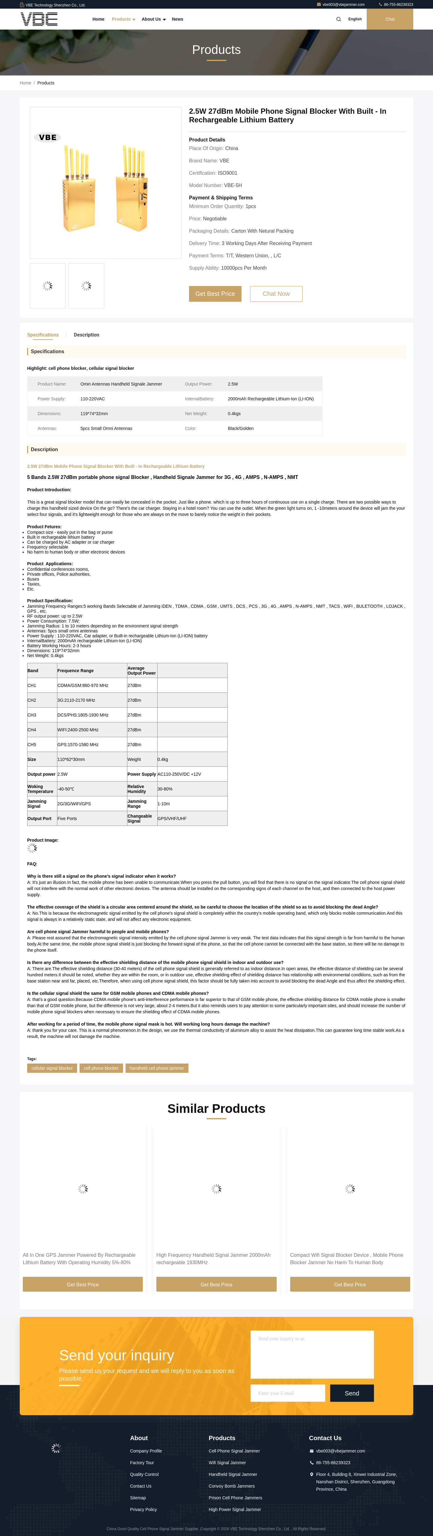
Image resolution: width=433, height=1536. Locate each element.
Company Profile (146, 1450)
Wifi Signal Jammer (227, 1462)
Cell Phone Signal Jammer (234, 1450)
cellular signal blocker (52, 1068)
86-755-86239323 (395, 4)
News (178, 19)
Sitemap (138, 1497)
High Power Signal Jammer (235, 1509)
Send (352, 1393)
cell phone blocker (101, 1068)
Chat (390, 19)
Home (99, 19)
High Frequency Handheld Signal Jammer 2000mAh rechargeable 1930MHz (213, 1258)
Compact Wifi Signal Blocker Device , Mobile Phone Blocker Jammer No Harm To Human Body (346, 1258)
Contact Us (140, 1486)
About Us (153, 19)
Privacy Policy (143, 1509)
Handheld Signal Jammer (233, 1474)
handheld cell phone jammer (157, 1068)
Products (123, 19)
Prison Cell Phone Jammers (235, 1497)
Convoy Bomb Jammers (232, 1486)
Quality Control (144, 1474)
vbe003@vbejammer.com (341, 4)
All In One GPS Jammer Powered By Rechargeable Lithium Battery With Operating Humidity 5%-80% (79, 1258)
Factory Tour (142, 1462)
